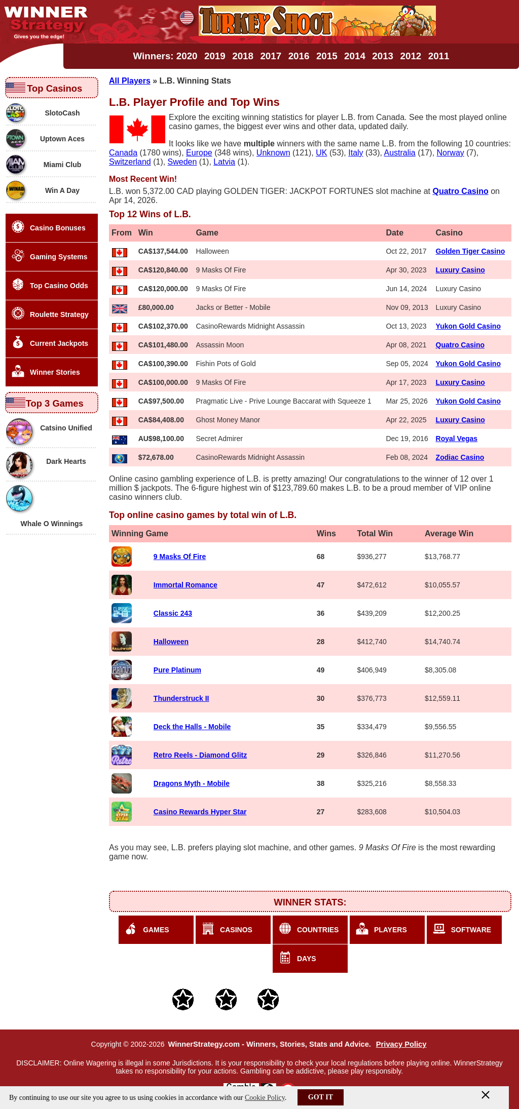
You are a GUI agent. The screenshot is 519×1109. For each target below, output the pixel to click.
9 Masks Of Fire (180, 556)
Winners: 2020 (165, 56)
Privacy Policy (401, 1044)
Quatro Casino (460, 345)
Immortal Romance (185, 585)
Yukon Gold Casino (468, 326)
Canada (123, 152)
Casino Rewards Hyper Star (200, 812)
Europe (199, 152)
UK (321, 152)
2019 (215, 56)
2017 (270, 56)
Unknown (273, 152)
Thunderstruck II (181, 698)
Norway (450, 152)
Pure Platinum (177, 670)
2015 (327, 56)
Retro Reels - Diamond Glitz (200, 755)
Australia (400, 152)
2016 (299, 56)
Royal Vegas (457, 438)
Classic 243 (173, 613)
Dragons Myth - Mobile (192, 783)
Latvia (224, 161)
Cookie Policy (265, 1097)
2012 (411, 56)
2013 (382, 56)
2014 (354, 56)
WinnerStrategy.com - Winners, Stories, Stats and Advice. (269, 1044)
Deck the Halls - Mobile (192, 727)
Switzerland (130, 161)
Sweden (182, 161)
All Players (130, 80)
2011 (439, 56)
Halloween (171, 642)
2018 (242, 56)
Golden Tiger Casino (470, 251)
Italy (355, 152)
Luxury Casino (460, 270)
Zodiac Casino (460, 457)
